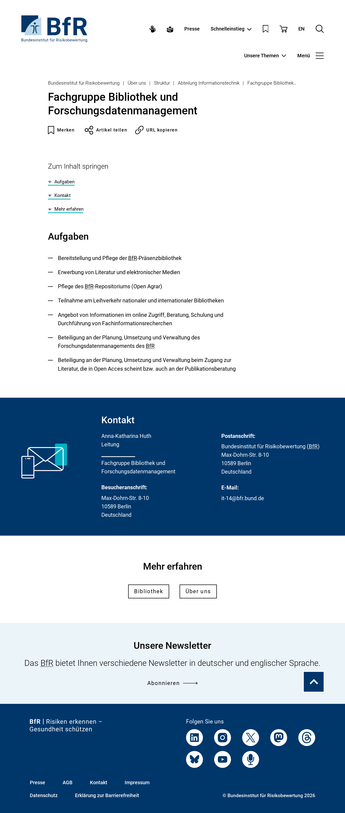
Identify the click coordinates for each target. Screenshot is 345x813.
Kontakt (59, 195)
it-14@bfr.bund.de (242, 498)
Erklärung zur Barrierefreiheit (107, 795)
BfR (132, 258)
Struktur (162, 83)
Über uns (137, 83)
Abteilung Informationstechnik (208, 83)
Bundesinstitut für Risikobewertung (84, 83)
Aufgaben (61, 182)
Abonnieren (172, 683)
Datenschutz (44, 795)
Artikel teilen (106, 130)
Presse (192, 29)
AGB (68, 782)
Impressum (137, 782)
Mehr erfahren (65, 209)
